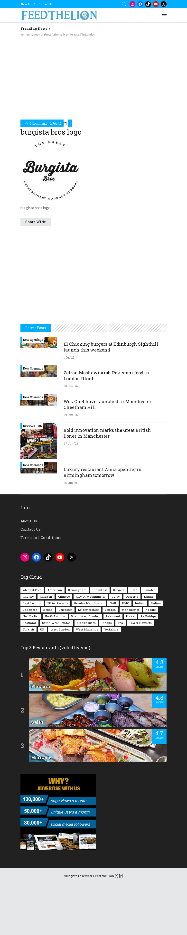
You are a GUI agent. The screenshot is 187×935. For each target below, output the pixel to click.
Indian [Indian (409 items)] (140, 603)
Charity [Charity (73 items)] (28, 596)
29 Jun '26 (71, 415)
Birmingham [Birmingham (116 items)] (77, 590)
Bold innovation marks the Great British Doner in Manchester (107, 433)
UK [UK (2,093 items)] (42, 629)
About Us (26, 4)
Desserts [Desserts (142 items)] (132, 596)
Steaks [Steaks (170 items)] (107, 623)
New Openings (33, 340)
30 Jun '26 (71, 386)
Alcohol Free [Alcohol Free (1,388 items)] (32, 590)
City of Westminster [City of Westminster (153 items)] (91, 596)
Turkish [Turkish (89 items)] (28, 629)
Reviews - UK (32, 426)
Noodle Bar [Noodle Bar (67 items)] (31, 616)
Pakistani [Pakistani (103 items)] (113, 616)
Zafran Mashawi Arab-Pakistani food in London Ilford (106, 375)
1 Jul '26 (69, 357)
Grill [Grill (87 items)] (113, 603)
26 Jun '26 (70, 483)
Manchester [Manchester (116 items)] (131, 609)
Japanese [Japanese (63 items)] (30, 609)
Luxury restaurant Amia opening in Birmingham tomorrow (103, 472)
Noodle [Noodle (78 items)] (151, 609)
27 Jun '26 (71, 443)
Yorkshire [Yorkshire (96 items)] (111, 629)
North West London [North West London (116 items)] (85, 616)
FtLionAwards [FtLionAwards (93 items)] (57, 603)
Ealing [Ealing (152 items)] (149, 596)
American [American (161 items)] (54, 590)
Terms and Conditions (40, 537)
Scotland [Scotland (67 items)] (29, 623)
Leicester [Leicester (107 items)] (65, 609)
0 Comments (38, 123)
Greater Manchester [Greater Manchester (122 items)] (89, 603)
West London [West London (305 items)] (60, 629)
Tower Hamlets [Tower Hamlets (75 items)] (140, 623)
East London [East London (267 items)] (32, 603)
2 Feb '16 (55, 123)
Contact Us (45, 4)
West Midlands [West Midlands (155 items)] (87, 629)
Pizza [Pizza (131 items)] (130, 616)
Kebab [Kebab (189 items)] (48, 609)
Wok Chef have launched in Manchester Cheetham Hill (107, 404)
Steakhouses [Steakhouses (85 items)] (86, 623)
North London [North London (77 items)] (55, 616)
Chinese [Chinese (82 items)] (64, 596)
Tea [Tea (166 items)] (120, 623)
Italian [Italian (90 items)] (156, 603)
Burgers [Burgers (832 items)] (118, 590)
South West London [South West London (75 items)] (56, 623)
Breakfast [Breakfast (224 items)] (100, 590)
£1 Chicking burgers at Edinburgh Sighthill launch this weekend (111, 347)
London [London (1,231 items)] (110, 609)
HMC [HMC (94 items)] (125, 603)
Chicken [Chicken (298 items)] (46, 596)
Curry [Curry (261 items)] (116, 596)
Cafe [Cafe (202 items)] (134, 590)
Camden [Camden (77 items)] (149, 590)
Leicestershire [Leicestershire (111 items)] (88, 609)
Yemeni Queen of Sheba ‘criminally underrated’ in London (57, 34)
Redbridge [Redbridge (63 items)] (148, 616)
